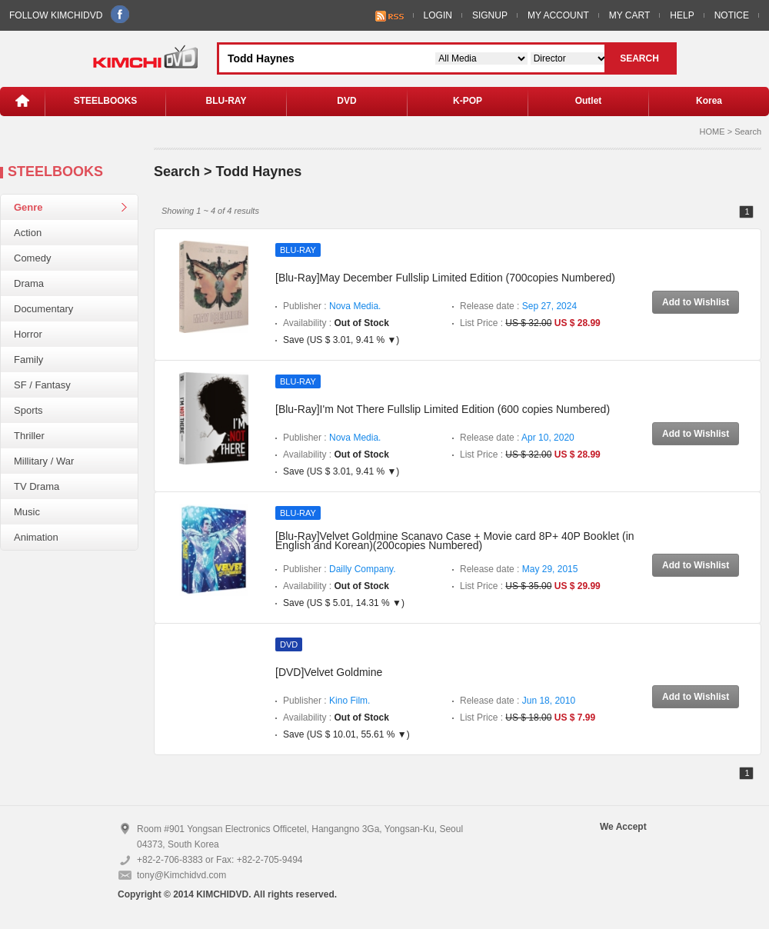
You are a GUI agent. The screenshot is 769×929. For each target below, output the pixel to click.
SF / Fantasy (42, 385)
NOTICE (731, 15)
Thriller (29, 435)
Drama (29, 283)
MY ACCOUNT (558, 15)
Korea (709, 100)
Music (27, 512)
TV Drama (36, 486)
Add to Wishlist (695, 302)
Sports (28, 410)
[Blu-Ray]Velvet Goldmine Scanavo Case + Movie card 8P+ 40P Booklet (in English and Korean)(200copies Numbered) (454, 540)
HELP (682, 15)
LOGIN (438, 15)
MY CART (630, 15)
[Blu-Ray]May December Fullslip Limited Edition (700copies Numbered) (445, 277)
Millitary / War (44, 461)
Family (28, 359)
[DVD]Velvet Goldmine (328, 672)
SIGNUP (490, 15)
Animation (36, 537)
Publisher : (332, 306)
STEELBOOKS (106, 100)
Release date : (518, 306)
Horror (28, 334)
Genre (28, 207)
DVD (346, 100)
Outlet (588, 100)
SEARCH (639, 58)
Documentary (43, 309)
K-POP (467, 100)
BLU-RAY (226, 100)
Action (28, 232)
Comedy (32, 258)
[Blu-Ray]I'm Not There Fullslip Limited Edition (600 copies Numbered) (442, 409)
